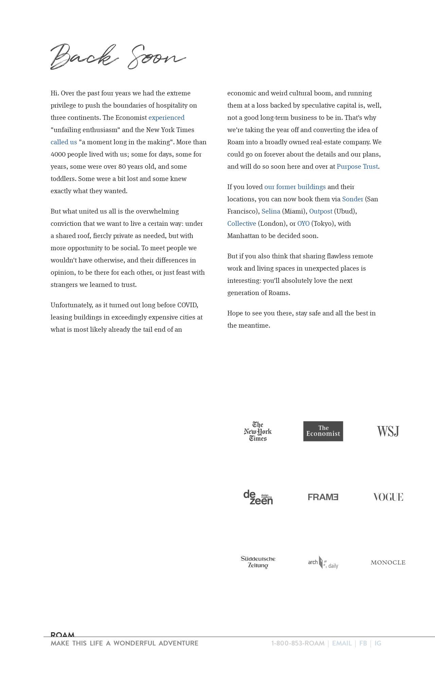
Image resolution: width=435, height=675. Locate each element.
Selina (271, 211)
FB (363, 643)
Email (342, 643)
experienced (167, 118)
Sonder (352, 199)
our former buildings (295, 187)
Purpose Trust (357, 167)
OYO (303, 224)
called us (64, 142)
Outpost (320, 211)
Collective (241, 224)
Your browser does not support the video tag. (109, 435)
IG (378, 643)
